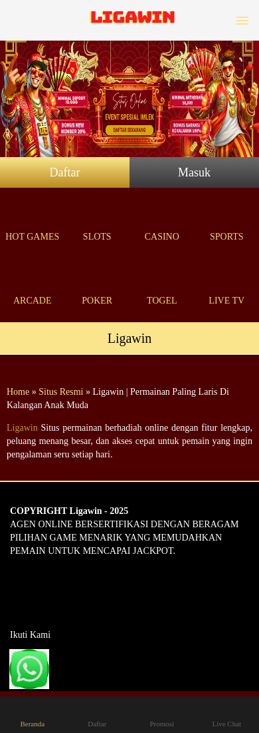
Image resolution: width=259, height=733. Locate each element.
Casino (162, 221)
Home (18, 392)
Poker (98, 285)
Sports (227, 221)
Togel (162, 285)
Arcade (32, 285)
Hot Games (32, 221)
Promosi (162, 714)
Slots (98, 221)
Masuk (194, 172)
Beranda (32, 714)
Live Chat (226, 714)
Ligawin (22, 428)
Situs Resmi (61, 392)
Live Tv (227, 285)
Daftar (65, 172)
